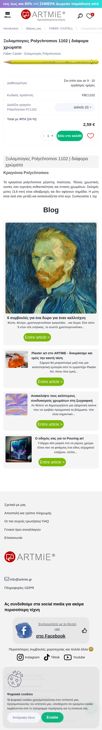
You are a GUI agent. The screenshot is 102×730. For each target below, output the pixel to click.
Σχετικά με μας (15, 505)
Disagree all (24, 717)
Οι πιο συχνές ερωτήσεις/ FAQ (26, 521)
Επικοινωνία (13, 537)
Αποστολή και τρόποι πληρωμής (27, 513)
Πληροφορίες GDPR (19, 588)
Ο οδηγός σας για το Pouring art (59, 438)
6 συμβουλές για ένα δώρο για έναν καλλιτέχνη (46, 318)
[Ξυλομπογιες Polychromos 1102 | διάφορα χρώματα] (51, 62)
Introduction (10, 28)
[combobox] (75, 107)
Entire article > (37, 337)
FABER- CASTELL (61, 28)
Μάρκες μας (33, 28)
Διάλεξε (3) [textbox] (81, 107)
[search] (80, 16)
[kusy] (48, 136)
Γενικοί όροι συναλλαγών (22, 529)
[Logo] (43, 15)
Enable (52, 717)
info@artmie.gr (21, 579)
